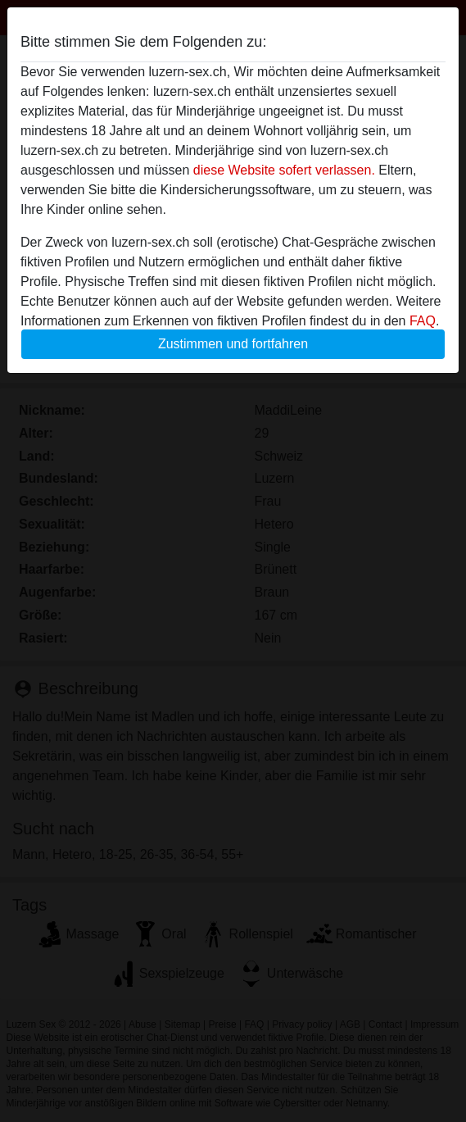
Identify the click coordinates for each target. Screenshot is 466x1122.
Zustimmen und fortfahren (233, 344)
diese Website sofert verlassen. (284, 170)
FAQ (422, 321)
